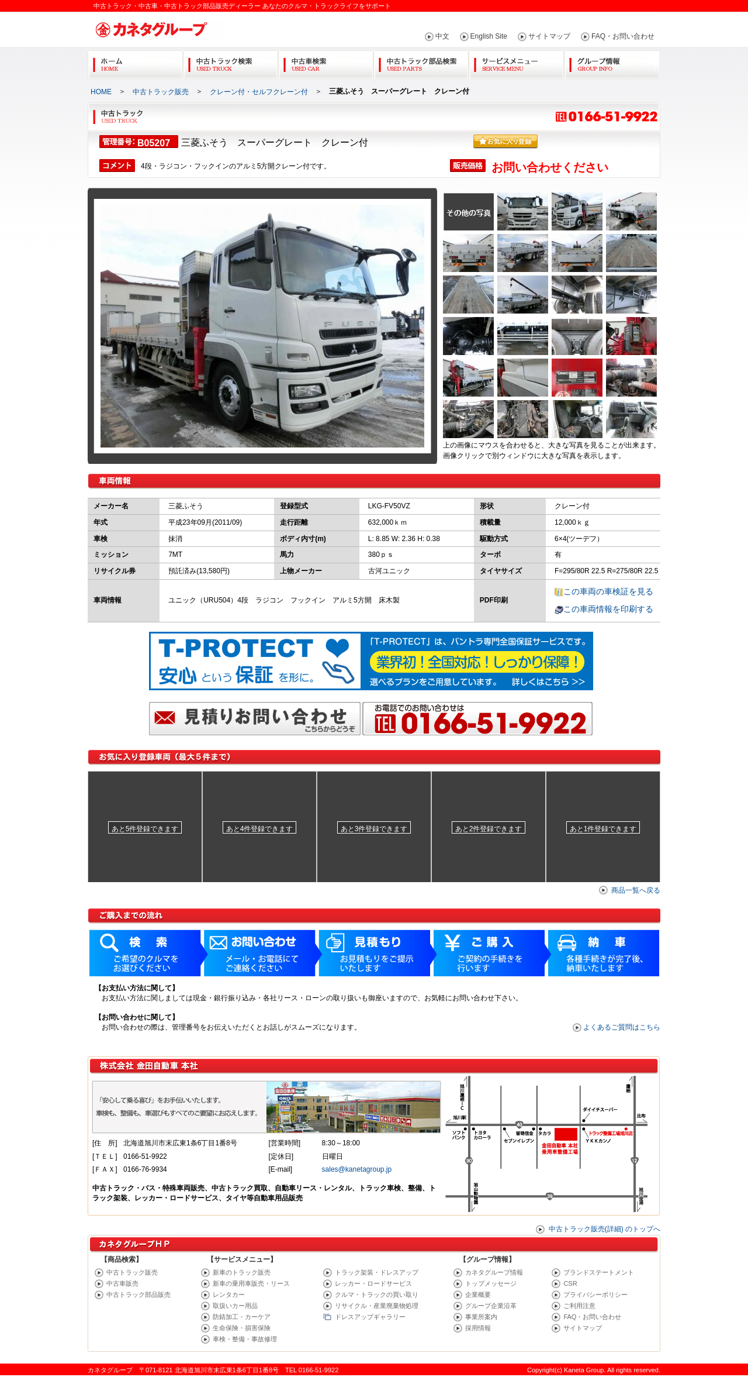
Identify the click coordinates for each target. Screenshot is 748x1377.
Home (135, 62)
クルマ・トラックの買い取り (376, 1294)
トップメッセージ (491, 1283)
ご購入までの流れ (374, 988)
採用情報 (478, 1327)
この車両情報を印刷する (608, 609)
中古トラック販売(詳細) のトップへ (604, 1229)
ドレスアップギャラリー (370, 1316)
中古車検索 (325, 62)
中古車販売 (122, 1283)
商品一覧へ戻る (635, 890)
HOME (101, 92)
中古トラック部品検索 (421, 62)
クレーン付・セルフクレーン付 (259, 92)
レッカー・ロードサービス (373, 1283)
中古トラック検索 (230, 62)
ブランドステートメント (598, 1272)
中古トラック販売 (161, 92)
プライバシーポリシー (595, 1294)
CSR (570, 1283)
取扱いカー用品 (235, 1305)
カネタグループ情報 (494, 1272)
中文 (442, 36)
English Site (488, 36)
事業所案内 (481, 1316)
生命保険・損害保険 (242, 1327)
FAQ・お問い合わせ (622, 36)
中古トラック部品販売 (138, 1294)
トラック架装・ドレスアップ (376, 1272)
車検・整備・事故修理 (245, 1338)
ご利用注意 (579, 1305)
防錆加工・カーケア (242, 1316)
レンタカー (229, 1294)
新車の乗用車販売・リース (251, 1283)
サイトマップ (549, 36)
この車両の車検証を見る (608, 591)
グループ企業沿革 (491, 1305)
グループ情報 (611, 62)
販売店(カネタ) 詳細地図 (374, 1136)
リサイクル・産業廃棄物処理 (376, 1305)
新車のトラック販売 (242, 1272)
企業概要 (478, 1294)
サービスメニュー (516, 62)
